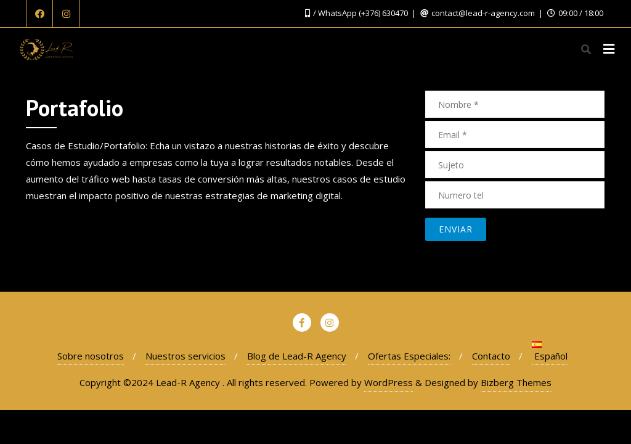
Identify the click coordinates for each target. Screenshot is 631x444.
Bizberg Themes (516, 382)
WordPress (388, 382)
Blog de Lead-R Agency (296, 356)
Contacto (491, 356)
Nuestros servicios (185, 356)
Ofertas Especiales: (409, 356)
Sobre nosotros (90, 356)
